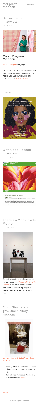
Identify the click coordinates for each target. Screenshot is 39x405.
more (23, 378)
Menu (32, 4)
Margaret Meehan (10, 6)
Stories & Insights (10, 65)
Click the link (22, 79)
